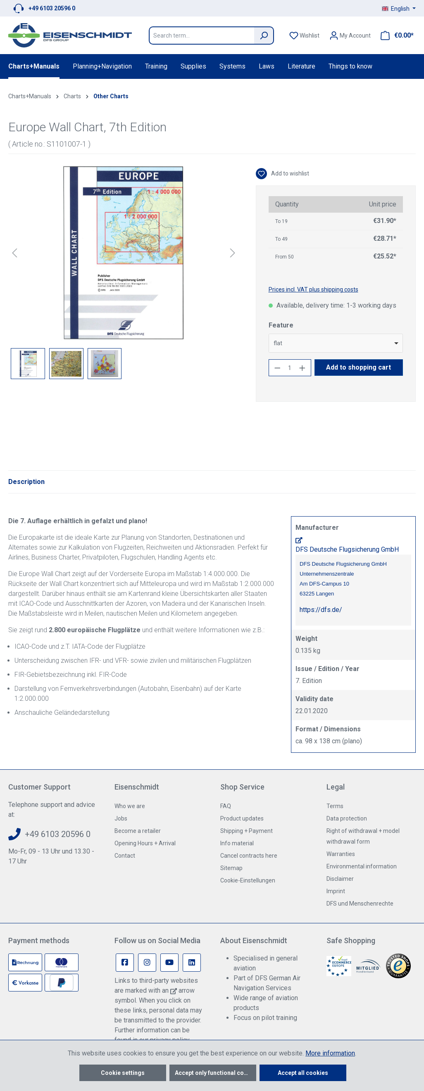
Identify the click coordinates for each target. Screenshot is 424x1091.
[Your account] (350, 35)
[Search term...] (201, 35)
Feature (281, 325)
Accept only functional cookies (215, 1073)
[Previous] (14, 253)
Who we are (129, 806)
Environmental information (361, 866)
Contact (124, 855)
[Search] (264, 35)
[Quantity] (290, 367)
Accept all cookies (303, 1073)
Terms (334, 806)
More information (330, 1053)
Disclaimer (340, 878)
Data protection (346, 818)
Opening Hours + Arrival (145, 843)
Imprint (335, 891)
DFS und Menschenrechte (359, 903)
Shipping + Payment (246, 831)
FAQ (225, 806)
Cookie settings (123, 1073)
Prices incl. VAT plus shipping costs (313, 289)
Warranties (340, 854)
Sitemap (231, 868)
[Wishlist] (304, 35)
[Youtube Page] (169, 962)
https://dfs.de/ (321, 610)
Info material (237, 843)
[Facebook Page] (124, 962)
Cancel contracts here (248, 855)
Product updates (242, 818)
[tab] (26, 482)
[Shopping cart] (395, 35)
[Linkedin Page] (191, 962)
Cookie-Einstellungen (247, 880)
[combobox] (336, 343)
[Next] (232, 253)
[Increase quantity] (302, 367)
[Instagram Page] (147, 962)
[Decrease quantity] (277, 367)
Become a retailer (137, 831)
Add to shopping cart (358, 367)
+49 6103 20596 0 (52, 8)
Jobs (120, 818)
